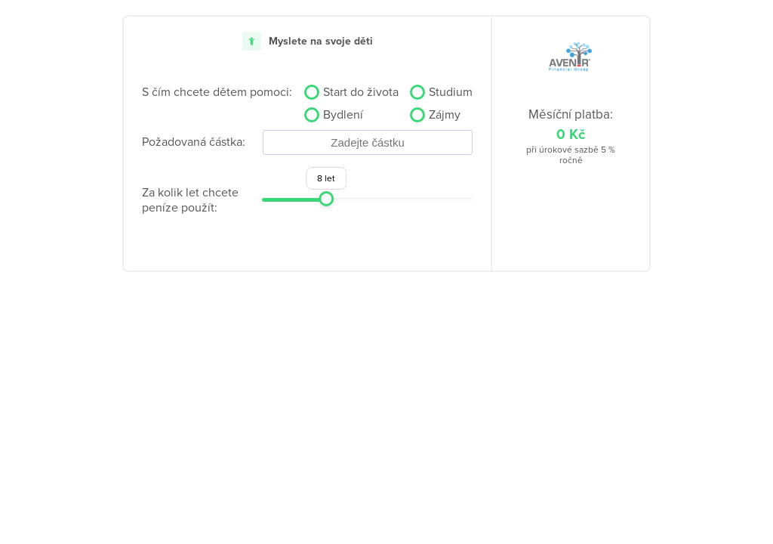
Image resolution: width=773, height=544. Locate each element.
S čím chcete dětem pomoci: (217, 92)
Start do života (361, 92)
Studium (451, 92)
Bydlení (343, 114)
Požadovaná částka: (193, 142)
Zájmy (444, 114)
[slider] (326, 198)
